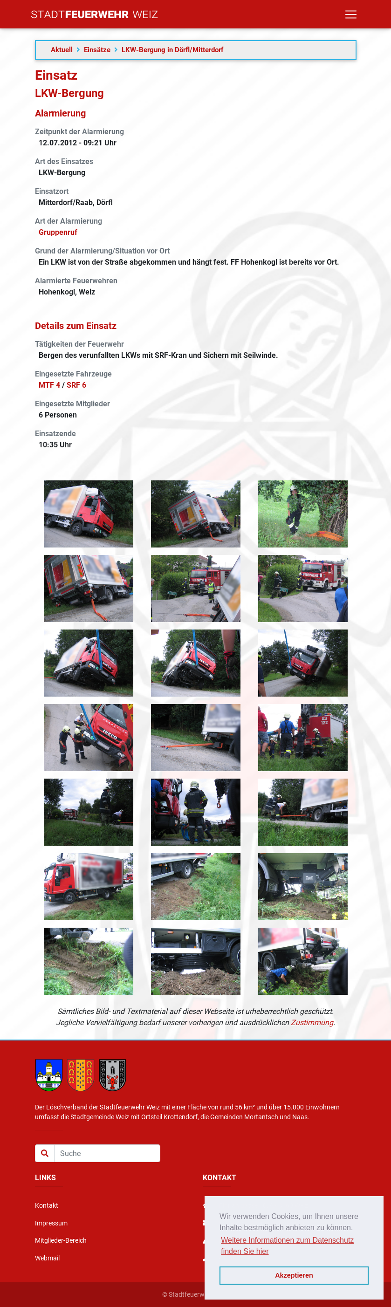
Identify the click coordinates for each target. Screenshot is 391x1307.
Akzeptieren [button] (294, 1275)
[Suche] (107, 1153)
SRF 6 (76, 385)
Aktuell (62, 50)
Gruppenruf (58, 232)
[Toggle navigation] (351, 16)
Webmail (47, 1258)
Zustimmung (312, 1022)
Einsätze (97, 50)
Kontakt (46, 1206)
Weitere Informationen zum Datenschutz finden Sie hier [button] (287, 1245)
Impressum (51, 1223)
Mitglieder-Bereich (61, 1241)
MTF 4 (49, 385)
